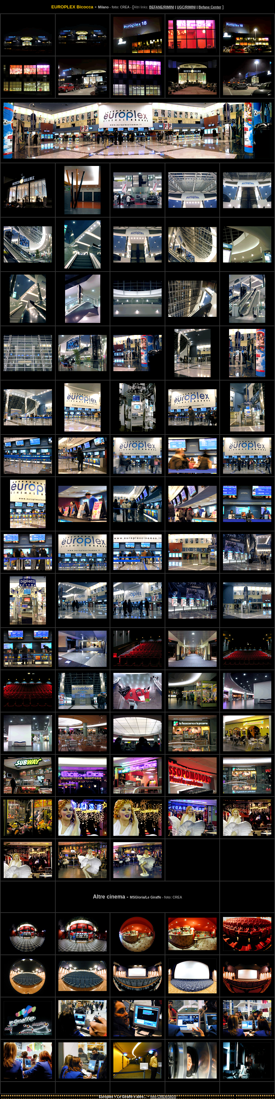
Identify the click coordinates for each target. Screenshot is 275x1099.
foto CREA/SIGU (163, 1097)
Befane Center (210, 7)
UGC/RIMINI (186, 7)
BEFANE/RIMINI (161, 7)
